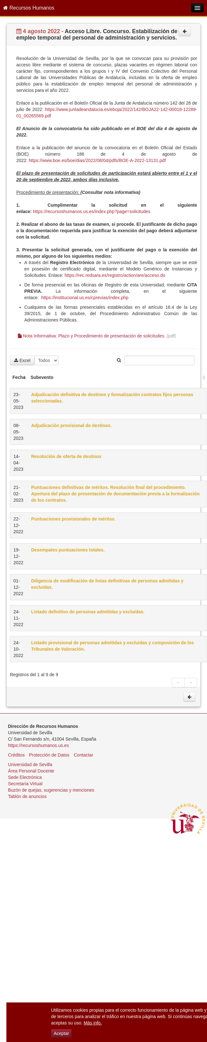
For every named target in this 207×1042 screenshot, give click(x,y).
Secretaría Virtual (25, 783)
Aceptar (61, 1033)
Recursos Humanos (28, 8)
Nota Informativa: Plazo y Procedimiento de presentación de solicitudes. (91, 335)
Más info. (93, 1022)
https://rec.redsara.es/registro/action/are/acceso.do (115, 275)
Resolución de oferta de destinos (66, 456)
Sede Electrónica (25, 777)
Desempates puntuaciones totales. (67, 549)
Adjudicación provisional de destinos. (71, 425)
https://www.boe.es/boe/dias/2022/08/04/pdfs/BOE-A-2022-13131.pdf (97, 160)
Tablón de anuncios (27, 796)
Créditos (16, 754)
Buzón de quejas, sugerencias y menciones (51, 790)
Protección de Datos (49, 754)
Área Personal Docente (31, 770)
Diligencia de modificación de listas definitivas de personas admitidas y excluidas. (107, 584)
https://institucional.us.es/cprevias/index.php (84, 297)
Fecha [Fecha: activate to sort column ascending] (18, 377)
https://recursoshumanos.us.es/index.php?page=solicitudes (91, 211)
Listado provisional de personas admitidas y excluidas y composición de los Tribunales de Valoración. (112, 646)
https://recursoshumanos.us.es (38, 745)
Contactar (83, 754)
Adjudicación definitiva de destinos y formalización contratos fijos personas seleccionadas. (112, 397)
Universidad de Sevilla (30, 764)
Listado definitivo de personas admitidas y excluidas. (87, 611)
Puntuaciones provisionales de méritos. (73, 518)
